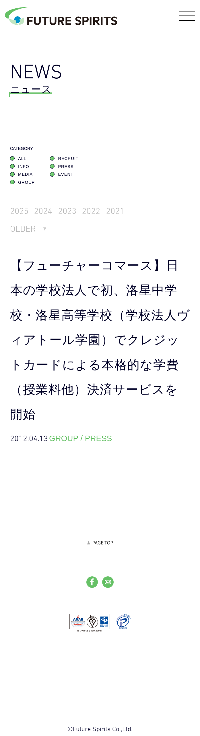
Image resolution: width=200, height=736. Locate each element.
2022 (91, 211)
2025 (19, 211)
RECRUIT (68, 158)
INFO (23, 166)
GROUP (26, 182)
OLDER (23, 229)
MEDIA (25, 174)
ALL (22, 158)
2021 (115, 211)
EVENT (65, 174)
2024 (43, 211)
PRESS (65, 166)
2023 (67, 211)
